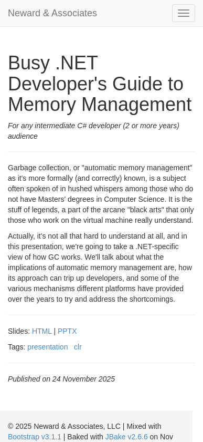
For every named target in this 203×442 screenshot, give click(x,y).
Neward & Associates (52, 13)
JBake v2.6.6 (126, 437)
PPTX (67, 331)
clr (78, 347)
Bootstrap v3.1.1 (34, 437)
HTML (42, 331)
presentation (47, 347)
